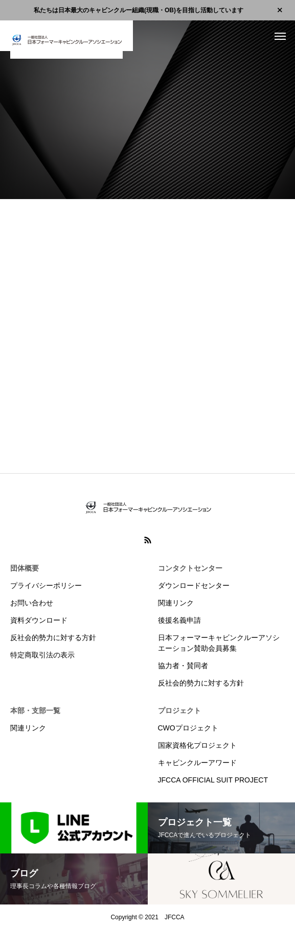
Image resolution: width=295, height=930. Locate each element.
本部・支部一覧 (35, 710)
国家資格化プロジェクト (197, 745)
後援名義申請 (179, 620)
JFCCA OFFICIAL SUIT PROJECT (213, 780)
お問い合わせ (31, 603)
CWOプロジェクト (188, 728)
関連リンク (176, 603)
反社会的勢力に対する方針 (53, 637)
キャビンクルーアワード (197, 762)
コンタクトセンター (190, 568)
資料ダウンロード (38, 620)
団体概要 (24, 568)
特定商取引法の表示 (42, 655)
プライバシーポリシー (46, 585)
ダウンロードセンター (194, 585)
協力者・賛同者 (183, 666)
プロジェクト (179, 710)
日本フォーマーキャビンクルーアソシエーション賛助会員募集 (219, 642)
